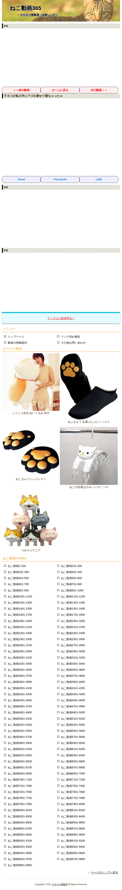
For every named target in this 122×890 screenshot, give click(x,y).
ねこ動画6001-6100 (20, 749)
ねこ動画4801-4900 (20, 712)
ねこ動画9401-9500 (20, 853)
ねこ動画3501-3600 (73, 669)
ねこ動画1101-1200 (73, 596)
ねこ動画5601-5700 (20, 736)
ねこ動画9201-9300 (20, 846)
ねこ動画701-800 (71, 584)
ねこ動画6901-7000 (73, 773)
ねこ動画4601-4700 (20, 706)
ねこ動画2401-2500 (20, 639)
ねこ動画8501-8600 (73, 822)
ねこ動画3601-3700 (20, 675)
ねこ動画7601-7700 (20, 798)
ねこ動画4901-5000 (73, 712)
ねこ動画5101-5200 (73, 718)
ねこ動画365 (25, 8)
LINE (99, 179)
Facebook (60, 179)
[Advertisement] (61, 57)
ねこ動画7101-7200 (73, 779)
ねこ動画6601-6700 (20, 767)
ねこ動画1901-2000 (73, 621)
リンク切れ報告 (70, 336)
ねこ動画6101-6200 (73, 749)
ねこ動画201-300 (18, 572)
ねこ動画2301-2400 (73, 633)
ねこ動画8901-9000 (73, 834)
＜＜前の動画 (21, 90)
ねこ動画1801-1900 (20, 621)
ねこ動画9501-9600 (73, 853)
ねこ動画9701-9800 (73, 859)
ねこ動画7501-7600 (73, 791)
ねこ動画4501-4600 (73, 700)
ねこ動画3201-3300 (20, 663)
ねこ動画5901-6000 (73, 743)
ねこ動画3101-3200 (73, 657)
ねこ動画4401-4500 (20, 700)
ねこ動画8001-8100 (20, 810)
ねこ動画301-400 (71, 572)
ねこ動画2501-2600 (73, 639)
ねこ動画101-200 (71, 565)
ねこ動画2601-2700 (20, 645)
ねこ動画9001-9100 (20, 840)
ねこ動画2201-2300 (20, 633)
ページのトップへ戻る (104, 872)
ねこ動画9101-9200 (73, 840)
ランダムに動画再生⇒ (61, 318)
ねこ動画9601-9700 (20, 859)
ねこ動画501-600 (71, 578)
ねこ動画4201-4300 (20, 694)
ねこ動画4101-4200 (73, 688)
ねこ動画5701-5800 (73, 736)
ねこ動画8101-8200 (73, 810)
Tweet (21, 179)
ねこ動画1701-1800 (73, 614)
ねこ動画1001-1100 (20, 596)
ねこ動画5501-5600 (73, 730)
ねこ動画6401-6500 (20, 761)
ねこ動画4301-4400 (73, 694)
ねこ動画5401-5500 (20, 730)
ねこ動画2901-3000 (73, 651)
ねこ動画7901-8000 (73, 804)
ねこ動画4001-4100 (20, 688)
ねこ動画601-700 (18, 584)
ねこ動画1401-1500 (20, 608)
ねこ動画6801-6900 (20, 773)
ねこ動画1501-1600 (73, 608)
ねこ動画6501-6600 (73, 761)
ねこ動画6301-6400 (73, 755)
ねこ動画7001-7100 (20, 779)
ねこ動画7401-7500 (20, 791)
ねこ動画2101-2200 (73, 627)
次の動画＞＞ (99, 90)
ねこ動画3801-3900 (20, 681)
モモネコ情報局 (59, 884)
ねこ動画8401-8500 (20, 822)
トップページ (16, 336)
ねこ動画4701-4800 (73, 706)
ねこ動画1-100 (17, 565)
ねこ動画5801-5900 (20, 743)
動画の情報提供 (17, 342)
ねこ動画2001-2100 (20, 627)
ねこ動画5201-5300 (20, 724)
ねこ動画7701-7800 (73, 798)
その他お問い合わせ (73, 342)
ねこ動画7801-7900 (20, 804)
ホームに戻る (60, 90)
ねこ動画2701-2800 (73, 645)
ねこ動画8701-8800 (73, 828)
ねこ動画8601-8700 (20, 828)
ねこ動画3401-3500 (20, 669)
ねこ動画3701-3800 (73, 675)
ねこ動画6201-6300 (20, 755)
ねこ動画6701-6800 (73, 767)
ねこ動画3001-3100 (20, 657)
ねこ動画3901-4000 (73, 681)
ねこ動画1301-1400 (73, 602)
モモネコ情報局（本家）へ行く (39, 14)
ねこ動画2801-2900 (20, 651)
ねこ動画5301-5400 (73, 724)
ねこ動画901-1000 (72, 590)
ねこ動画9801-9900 (20, 865)
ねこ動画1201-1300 (20, 602)
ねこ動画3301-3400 (73, 663)
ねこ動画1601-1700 (20, 614)
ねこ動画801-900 (18, 590)
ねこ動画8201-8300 (20, 816)
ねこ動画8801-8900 (20, 834)
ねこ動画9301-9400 (73, 846)
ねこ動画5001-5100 (20, 718)
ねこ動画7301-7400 (73, 785)
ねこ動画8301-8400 (73, 816)
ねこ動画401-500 (18, 578)
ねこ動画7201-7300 (20, 785)
